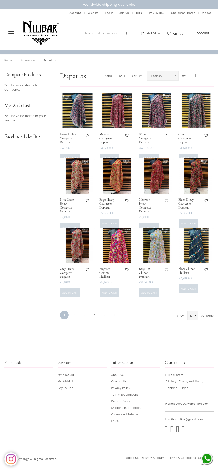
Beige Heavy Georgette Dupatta (106, 203)
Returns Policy (121, 401)
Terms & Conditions (125, 394)
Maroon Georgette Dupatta (105, 138)
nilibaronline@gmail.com (185, 419)
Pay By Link (156, 13)
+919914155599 (197, 403)
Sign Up (124, 13)
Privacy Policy (120, 388)
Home (8, 60)
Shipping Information (126, 408)
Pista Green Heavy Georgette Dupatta (67, 205)
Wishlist (93, 13)
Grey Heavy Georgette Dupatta (67, 273)
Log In (109, 13)
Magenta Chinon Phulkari (104, 273)
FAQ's (115, 421)
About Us (117, 375)
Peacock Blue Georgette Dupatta (68, 138)
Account (75, 13)
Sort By (137, 76)
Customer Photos (183, 13)
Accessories (28, 60)
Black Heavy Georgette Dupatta (186, 203)
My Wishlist (65, 381)
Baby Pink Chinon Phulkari (145, 273)
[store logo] (41, 33)
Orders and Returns (124, 414)
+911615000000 (176, 403)
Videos (206, 13)
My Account (66, 375)
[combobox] (122, 33)
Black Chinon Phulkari (186, 271)
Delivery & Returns (153, 458)
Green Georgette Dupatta (184, 138)
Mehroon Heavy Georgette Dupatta (145, 205)
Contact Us (119, 381)
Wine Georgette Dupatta (145, 138)
